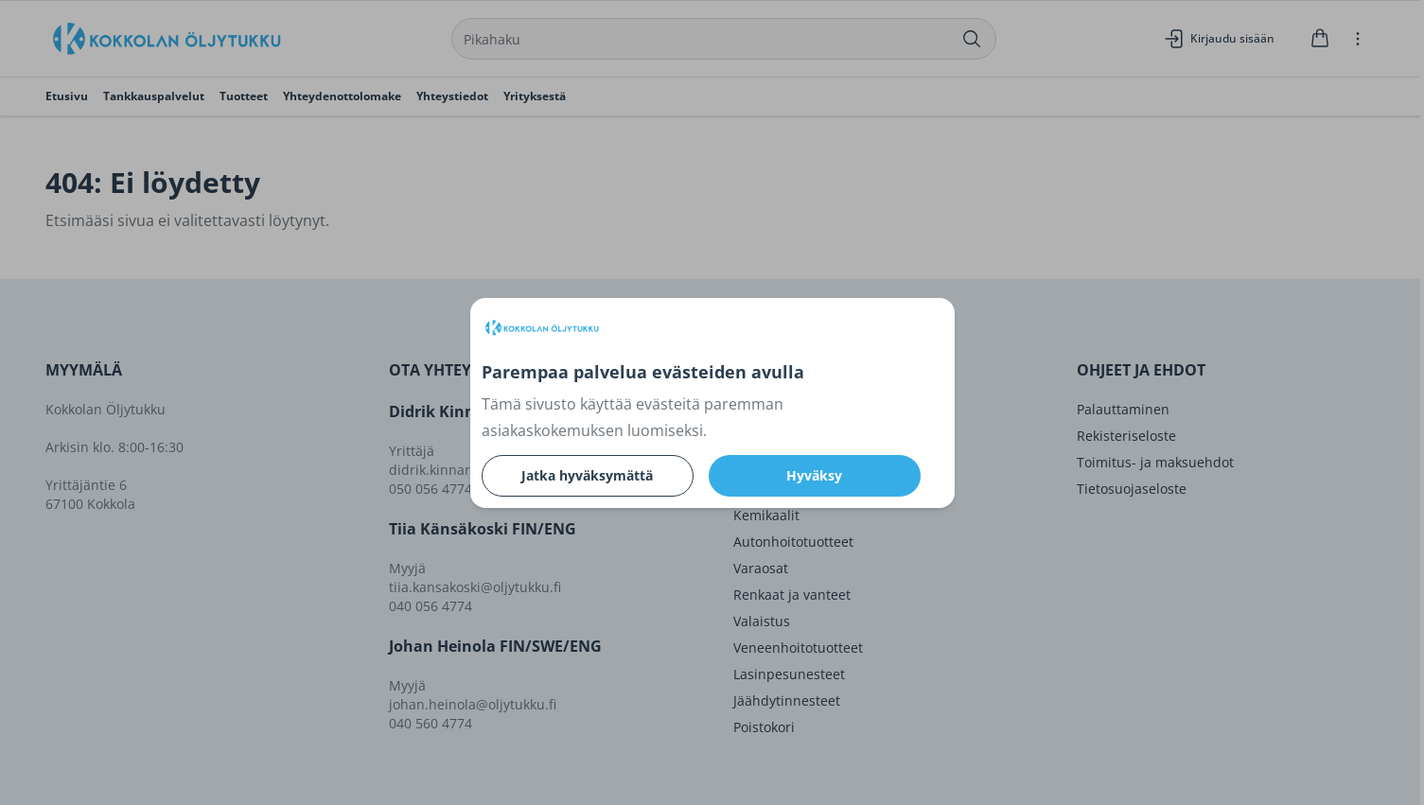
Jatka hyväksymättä (587, 475)
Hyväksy (814, 475)
